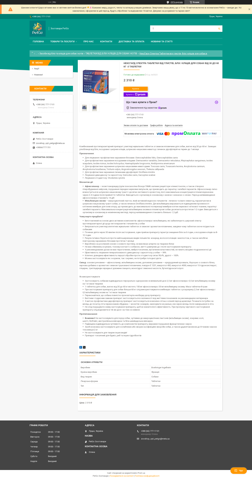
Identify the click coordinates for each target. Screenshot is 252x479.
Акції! (36, 68)
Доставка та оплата (131, 41)
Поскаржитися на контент (121, 476)
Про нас (88, 41)
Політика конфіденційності (147, 476)
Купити (135, 88)
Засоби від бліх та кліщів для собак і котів (61, 53)
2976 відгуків (177, 2)
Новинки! (38, 74)
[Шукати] (219, 28)
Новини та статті (162, 41)
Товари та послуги (62, 41)
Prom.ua (141, 473)
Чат (238, 470)
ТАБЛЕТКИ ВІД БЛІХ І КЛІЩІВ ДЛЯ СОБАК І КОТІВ (111, 53)
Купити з (135, 94)
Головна (38, 41)
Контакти (106, 41)
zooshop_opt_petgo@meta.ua (50, 143)
